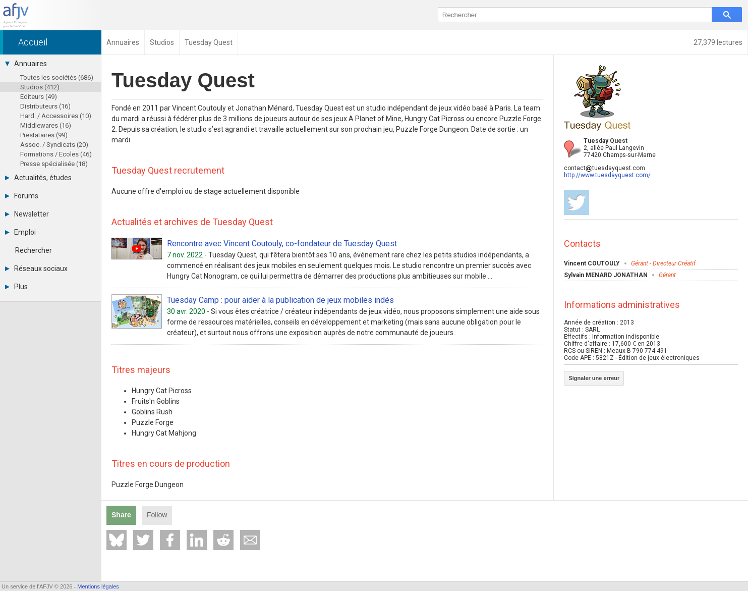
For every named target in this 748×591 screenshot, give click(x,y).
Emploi (20, 232)
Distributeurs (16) (45, 106)
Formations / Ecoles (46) (56, 154)
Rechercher (33, 250)
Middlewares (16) (45, 125)
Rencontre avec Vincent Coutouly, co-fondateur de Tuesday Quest (282, 243)
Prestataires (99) (44, 135)
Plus (16, 287)
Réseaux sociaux (36, 268)
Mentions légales (98, 586)
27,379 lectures (718, 42)
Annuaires (26, 64)
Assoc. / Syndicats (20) (54, 144)
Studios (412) (40, 87)
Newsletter (27, 214)
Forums (21, 196)
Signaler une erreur (593, 378)
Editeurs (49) (38, 96)
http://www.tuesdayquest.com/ (607, 175)
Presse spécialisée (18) (54, 164)
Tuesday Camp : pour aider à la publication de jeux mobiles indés (280, 300)
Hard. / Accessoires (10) (55, 116)
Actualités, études (38, 178)
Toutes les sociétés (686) (56, 77)
